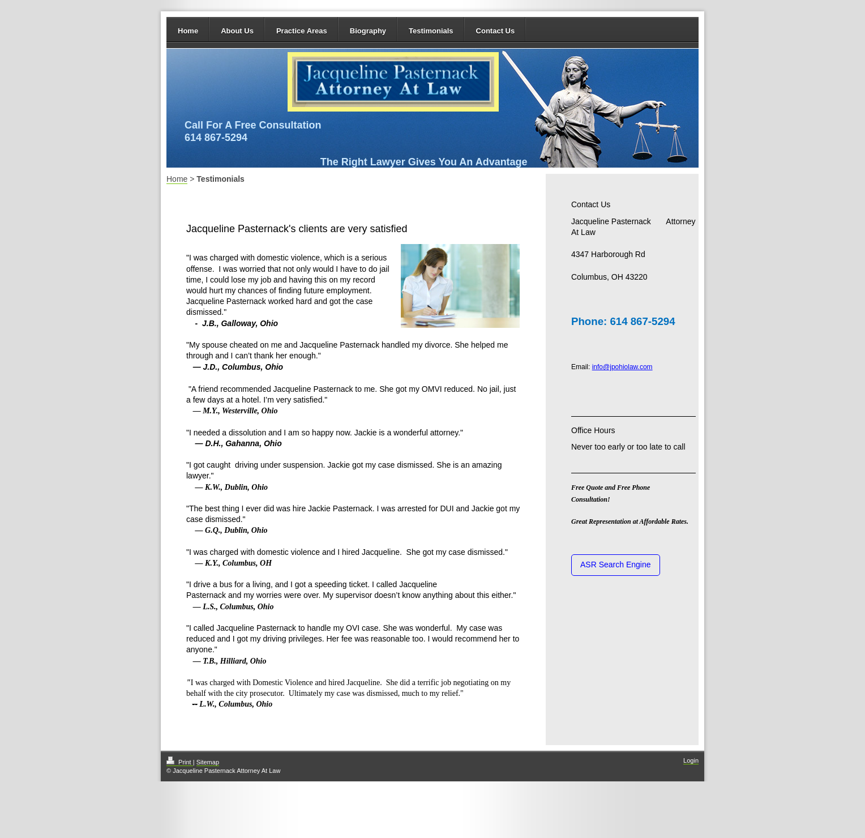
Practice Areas (301, 31)
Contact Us (495, 31)
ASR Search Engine (615, 564)
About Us (237, 31)
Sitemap (207, 762)
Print (179, 762)
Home (188, 31)
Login (691, 760)
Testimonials (431, 31)
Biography (368, 31)
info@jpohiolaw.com (622, 367)
